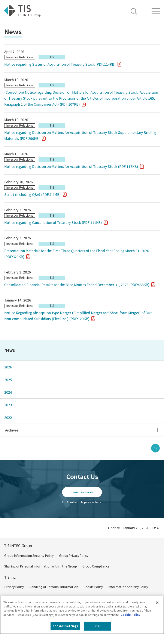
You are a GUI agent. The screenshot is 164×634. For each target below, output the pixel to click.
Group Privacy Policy (73, 555)
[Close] (157, 608)
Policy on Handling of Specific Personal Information (41, 597)
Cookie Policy (93, 587)
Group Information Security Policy (29, 555)
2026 (8, 366)
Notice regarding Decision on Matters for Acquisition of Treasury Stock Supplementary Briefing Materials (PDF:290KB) (80, 135)
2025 (8, 379)
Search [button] (134, 11)
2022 (8, 417)
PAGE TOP (155, 448)
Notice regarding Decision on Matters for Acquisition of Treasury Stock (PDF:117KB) (71, 166)
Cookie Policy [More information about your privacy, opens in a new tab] (130, 621)
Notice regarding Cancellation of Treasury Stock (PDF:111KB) (53, 222)
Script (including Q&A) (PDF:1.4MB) (32, 194)
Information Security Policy (128, 587)
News (9, 350)
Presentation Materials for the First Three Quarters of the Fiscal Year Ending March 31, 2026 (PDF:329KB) (76, 253)
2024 (8, 392)
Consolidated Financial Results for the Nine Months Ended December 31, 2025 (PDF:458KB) (76, 284)
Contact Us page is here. (84, 502)
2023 (8, 404)
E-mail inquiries (82, 492)
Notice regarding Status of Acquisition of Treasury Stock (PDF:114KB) (60, 64)
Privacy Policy (14, 587)
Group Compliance (95, 566)
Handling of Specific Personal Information (114, 597)
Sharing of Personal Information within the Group (40, 566)
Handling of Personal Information (53, 587)
